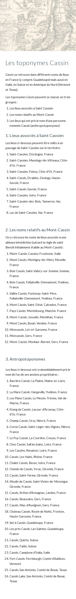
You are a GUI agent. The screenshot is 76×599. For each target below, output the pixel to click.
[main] (38, 62)
